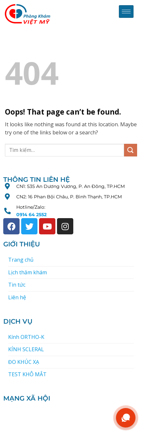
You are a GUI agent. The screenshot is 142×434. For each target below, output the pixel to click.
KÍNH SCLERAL (26, 349)
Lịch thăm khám (27, 272)
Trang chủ (21, 259)
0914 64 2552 (31, 214)
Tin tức (16, 284)
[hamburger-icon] (126, 11)
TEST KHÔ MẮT (27, 374)
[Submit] (130, 150)
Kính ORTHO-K (26, 337)
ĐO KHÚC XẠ (23, 362)
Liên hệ (17, 297)
